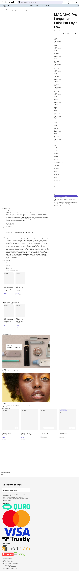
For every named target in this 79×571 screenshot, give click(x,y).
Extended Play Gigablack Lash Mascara (19, 289)
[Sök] (40, 2)
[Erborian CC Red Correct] (67, 419)
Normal (12, 224)
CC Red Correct (63, 433)
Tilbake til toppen (5, 472)
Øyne (8, 10)
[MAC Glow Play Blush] (48, 419)
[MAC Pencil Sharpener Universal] (29, 419)
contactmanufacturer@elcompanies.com (15, 234)
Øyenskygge (15, 10)
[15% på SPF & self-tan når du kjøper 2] (39, 5)
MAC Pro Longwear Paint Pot (27, 10)
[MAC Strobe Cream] (10, 419)
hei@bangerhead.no (11, 568)
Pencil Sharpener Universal (27, 434)
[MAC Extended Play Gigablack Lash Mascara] (20, 278)
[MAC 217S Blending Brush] (9, 278)
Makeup (3, 10)
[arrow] (29, 489)
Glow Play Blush (44, 433)
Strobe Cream (5, 434)
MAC (58, 15)
